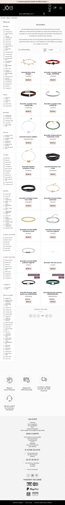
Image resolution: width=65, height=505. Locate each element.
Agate (8, 298)
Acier (8, 194)
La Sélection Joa (8, 62)
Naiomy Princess (8, 79)
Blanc (8, 240)
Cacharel (8, 31)
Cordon (8, 118)
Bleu (7, 158)
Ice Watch (9, 52)
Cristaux (8, 312)
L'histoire (32, 423)
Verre (7, 358)
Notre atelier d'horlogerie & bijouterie (33, 430)
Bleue (8, 262)
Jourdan (8, 54)
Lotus (8, 68)
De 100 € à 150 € (9, 139)
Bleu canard (8, 180)
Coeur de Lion (9, 34)
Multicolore (8, 269)
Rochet (8, 82)
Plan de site (28, 502)
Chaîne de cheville (8, 116)
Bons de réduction (32, 445)
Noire (8, 271)
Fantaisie (9, 120)
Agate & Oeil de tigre (8, 301)
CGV (32, 427)
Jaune (7, 164)
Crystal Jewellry (8, 37)
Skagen (8, 84)
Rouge (8, 171)
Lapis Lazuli (9, 322)
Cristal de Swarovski (8, 304)
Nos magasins (32, 424)
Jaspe (8, 316)
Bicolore (8, 237)
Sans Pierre (8, 354)
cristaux (8, 307)
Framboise (9, 184)
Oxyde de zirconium (8, 335)
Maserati (9, 76)
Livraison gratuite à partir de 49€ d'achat (32, 2)
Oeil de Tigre (8, 329)
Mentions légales (32, 429)
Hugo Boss (8, 49)
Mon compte (32, 433)
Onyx (7, 332)
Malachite (8, 324)
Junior (8, 104)
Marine (8, 175)
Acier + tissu (8, 209)
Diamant (8, 314)
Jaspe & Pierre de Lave (7, 319)
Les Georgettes (8, 66)
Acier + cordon (8, 199)
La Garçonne (8, 59)
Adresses (32, 443)
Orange (8, 166)
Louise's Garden (8, 71)
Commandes (32, 440)
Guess (8, 44)
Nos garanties (32, 426)
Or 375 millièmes (9, 221)
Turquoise (8, 182)
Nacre (8, 327)
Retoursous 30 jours (9, 389)
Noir (7, 248)
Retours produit (32, 439)
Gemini (8, 42)
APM (7, 29)
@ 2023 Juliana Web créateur (43, 502)
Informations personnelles (32, 437)
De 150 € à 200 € (8, 142)
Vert (7, 173)
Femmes (7, 98)
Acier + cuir (8, 202)
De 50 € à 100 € (9, 136)
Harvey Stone (9, 46)
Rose (7, 160)
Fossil (8, 40)
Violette (8, 278)
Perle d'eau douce (8, 339)
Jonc (7, 123)
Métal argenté (8, 218)
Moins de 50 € (8, 145)
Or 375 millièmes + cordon (8, 225)
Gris (7, 244)
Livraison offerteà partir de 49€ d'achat (44, 389)
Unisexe (8, 106)
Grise (7, 264)
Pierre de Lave (7, 346)
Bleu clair (8, 168)
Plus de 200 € (9, 148)
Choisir (55, 50)
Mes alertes (32, 447)
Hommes (7, 101)
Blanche (8, 260)
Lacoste (8, 56)
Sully (7, 86)
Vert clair (8, 177)
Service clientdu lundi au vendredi (9, 408)
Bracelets (8, 288)
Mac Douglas (9, 74)
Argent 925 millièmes (8, 213)
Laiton (7, 215)
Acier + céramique (8, 205)
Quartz (8, 351)
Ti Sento (8, 88)
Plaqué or (9, 228)
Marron (8, 162)
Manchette (8, 125)
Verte (7, 276)
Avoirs (32, 442)
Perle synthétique (8, 342)
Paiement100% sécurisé (26, 389)
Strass (8, 356)
